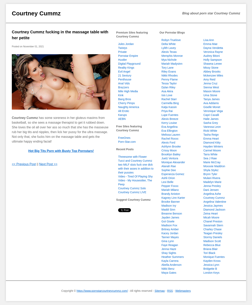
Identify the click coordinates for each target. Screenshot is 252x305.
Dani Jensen (211, 189)
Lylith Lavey (168, 47)
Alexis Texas (169, 51)
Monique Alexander (173, 162)
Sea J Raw (210, 158)
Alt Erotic (123, 111)
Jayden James (170, 217)
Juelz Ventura (169, 158)
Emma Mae (210, 44)
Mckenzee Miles (213, 75)
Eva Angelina (169, 126)
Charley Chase (212, 229)
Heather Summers (172, 256)
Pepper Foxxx (169, 185)
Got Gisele (167, 221)
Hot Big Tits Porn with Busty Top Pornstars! (61, 151)
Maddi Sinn (168, 209)
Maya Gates (168, 272)
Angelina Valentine (214, 201)
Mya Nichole (169, 59)
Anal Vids (124, 83)
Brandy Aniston (170, 193)
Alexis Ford (168, 142)
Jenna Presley (212, 185)
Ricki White (210, 130)
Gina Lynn (167, 241)
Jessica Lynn (211, 264)
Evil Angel (124, 71)
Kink (120, 95)
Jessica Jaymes (213, 205)
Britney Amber (170, 229)
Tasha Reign (211, 134)
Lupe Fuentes (169, 115)
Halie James (211, 118)
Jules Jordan (126, 44)
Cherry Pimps (126, 103)
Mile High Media (128, 91)
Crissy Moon (169, 150)
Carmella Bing (170, 103)
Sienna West (211, 87)
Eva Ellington (169, 130)
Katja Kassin (169, 107)
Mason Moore (211, 91)
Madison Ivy (168, 205)
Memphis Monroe (172, 55)
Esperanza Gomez (172, 174)
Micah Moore (211, 217)
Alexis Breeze (169, 118)
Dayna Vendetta (213, 47)
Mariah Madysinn (172, 63)
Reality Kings (126, 67)
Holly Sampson (212, 59)
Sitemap (160, 290)
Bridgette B (210, 268)
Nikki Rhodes (169, 75)
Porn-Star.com (127, 141)
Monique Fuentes (214, 256)
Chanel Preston (212, 221)
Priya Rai (167, 111)
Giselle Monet (211, 107)
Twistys (122, 47)
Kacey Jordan (169, 233)
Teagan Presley (212, 233)
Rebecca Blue (211, 245)
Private (122, 51)
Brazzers (123, 87)
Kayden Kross (211, 260)
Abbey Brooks (211, 71)
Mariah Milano (170, 189)
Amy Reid (209, 79)
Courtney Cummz (36, 13)
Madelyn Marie (212, 182)
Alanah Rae (168, 166)
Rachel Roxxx (169, 138)
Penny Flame (169, 79)
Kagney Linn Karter (173, 197)
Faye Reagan (169, 245)
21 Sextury (124, 75)
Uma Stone (210, 95)
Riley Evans (168, 71)
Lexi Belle (167, 182)
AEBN (122, 118)
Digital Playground (129, 63)
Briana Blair (210, 249)
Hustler (122, 59)
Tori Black (209, 253)
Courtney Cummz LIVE (132, 192)
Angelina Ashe (212, 193)
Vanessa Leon (212, 126)
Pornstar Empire (128, 55)
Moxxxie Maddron (214, 166)
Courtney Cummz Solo (132, 188)
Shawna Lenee (212, 63)
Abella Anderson (171, 264)
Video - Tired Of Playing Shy (135, 176)
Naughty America (128, 107)
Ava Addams (211, 103)
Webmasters (183, 290)
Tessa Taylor (169, 83)
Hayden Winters (213, 146)
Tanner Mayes (170, 237)
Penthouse (124, 79)
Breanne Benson (171, 213)
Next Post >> (48, 164)
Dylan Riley (168, 87)
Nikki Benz (167, 268)
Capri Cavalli (211, 115)
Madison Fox (169, 225)
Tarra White (210, 154)
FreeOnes (124, 137)
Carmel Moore (212, 150)
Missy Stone (210, 67)
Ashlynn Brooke (171, 146)
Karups (122, 115)
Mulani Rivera (211, 178)
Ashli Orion (168, 178)
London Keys (211, 272)
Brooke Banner (170, 201)
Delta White (168, 44)
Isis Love (166, 95)
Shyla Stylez (211, 170)
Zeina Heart (210, 213)
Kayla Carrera (169, 260)
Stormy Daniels (212, 237)
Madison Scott (212, 241)
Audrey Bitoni (211, 55)
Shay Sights (168, 253)
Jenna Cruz (210, 83)
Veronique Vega (213, 111)
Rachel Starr (169, 99)
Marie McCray (211, 162)
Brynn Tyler (210, 174)
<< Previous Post (24, 164)
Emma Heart (211, 138)
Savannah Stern (213, 225)
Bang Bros (124, 99)
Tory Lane (167, 67)
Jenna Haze (168, 249)
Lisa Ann (208, 40)
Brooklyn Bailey (171, 154)
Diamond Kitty (211, 142)
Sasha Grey (210, 122)
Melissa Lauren (170, 134)
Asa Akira (167, 91)
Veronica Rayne (213, 51)
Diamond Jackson (214, 209)
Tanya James (211, 99)
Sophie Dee (168, 170)
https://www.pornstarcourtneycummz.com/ (102, 290)
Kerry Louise (169, 122)
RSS (170, 290)
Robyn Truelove (171, 40)
